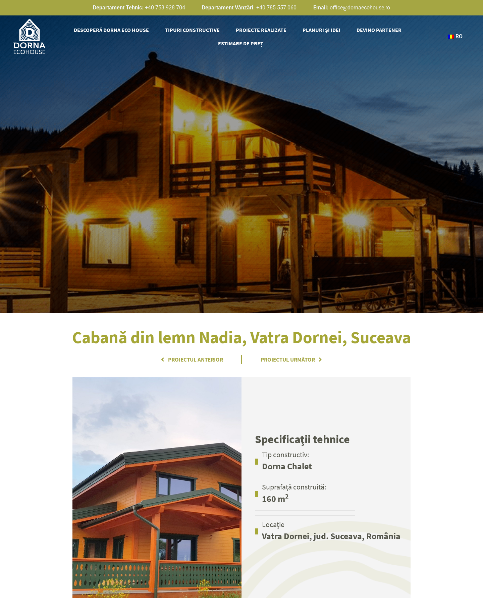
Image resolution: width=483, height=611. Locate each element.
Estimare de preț (240, 43)
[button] (454, 36)
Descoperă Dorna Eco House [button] (111, 30)
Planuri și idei (321, 30)
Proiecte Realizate (261, 30)
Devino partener (379, 30)
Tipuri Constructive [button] (192, 30)
